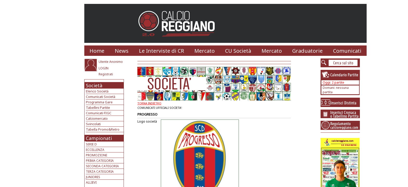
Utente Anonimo (111, 61)
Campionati (99, 138)
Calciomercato (97, 118)
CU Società (238, 50)
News (122, 50)
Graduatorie (307, 50)
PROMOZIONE (96, 155)
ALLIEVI (91, 182)
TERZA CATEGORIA (100, 171)
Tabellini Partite (98, 107)
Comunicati (347, 50)
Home (97, 50)
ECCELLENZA (95, 150)
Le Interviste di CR (161, 50)
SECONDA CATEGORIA (102, 166)
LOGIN (104, 68)
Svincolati (93, 124)
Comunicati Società (100, 96)
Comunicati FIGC (98, 113)
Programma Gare (99, 102)
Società (94, 85)
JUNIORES (93, 177)
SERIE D (91, 144)
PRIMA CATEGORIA (100, 160)
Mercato (204, 50)
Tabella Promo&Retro (102, 129)
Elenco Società (97, 91)
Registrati (106, 74)
